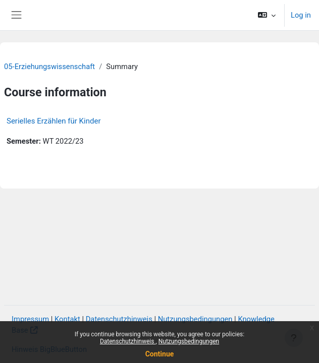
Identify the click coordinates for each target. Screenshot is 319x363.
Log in (301, 15)
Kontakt (67, 319)
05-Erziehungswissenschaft (49, 66)
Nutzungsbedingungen (188, 341)
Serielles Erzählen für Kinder (53, 121)
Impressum (30, 319)
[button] (266, 15)
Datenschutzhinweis (128, 341)
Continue (159, 354)
